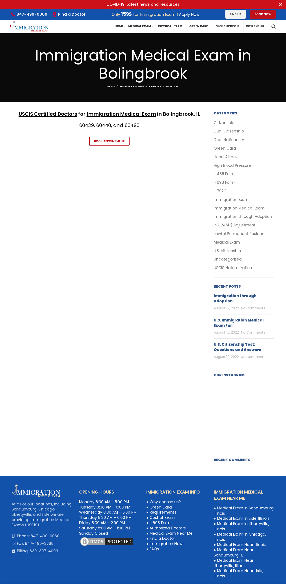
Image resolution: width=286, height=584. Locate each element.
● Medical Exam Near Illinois (240, 544)
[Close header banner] (280, 4)
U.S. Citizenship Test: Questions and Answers (237, 347)
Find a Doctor (71, 14)
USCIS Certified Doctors (48, 114)
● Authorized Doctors (166, 528)
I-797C (220, 191)
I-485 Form (224, 173)
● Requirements (161, 512)
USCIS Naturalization (233, 267)
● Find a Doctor (160, 538)
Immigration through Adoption (243, 216)
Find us (235, 14)
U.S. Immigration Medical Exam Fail (239, 323)
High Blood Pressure (232, 165)
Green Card (225, 148)
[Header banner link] (136, 4)
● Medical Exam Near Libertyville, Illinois (233, 563)
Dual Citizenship (229, 131)
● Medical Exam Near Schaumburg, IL (233, 552)
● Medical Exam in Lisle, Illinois (241, 518)
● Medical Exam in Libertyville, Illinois (241, 526)
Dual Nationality (229, 139)
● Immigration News (165, 543)
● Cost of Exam (160, 517)
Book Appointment (109, 141)
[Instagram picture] (223, 392)
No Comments (253, 308)
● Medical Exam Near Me (169, 533)
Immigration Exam (231, 199)
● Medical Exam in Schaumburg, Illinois (244, 510)
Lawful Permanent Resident (240, 233)
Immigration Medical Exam (121, 114)
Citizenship (224, 122)
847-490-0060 (32, 14)
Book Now (262, 14)
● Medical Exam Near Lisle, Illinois (238, 573)
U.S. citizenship (227, 250)
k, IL (195, 114)
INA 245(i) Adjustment (235, 225)
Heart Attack (226, 157)
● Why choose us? (163, 502)
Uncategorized (228, 259)
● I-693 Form (158, 522)
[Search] (273, 26)
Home (111, 86)
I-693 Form (224, 182)
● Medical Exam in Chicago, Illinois (240, 537)
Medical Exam (227, 242)
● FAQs (152, 549)
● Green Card (159, 507)
